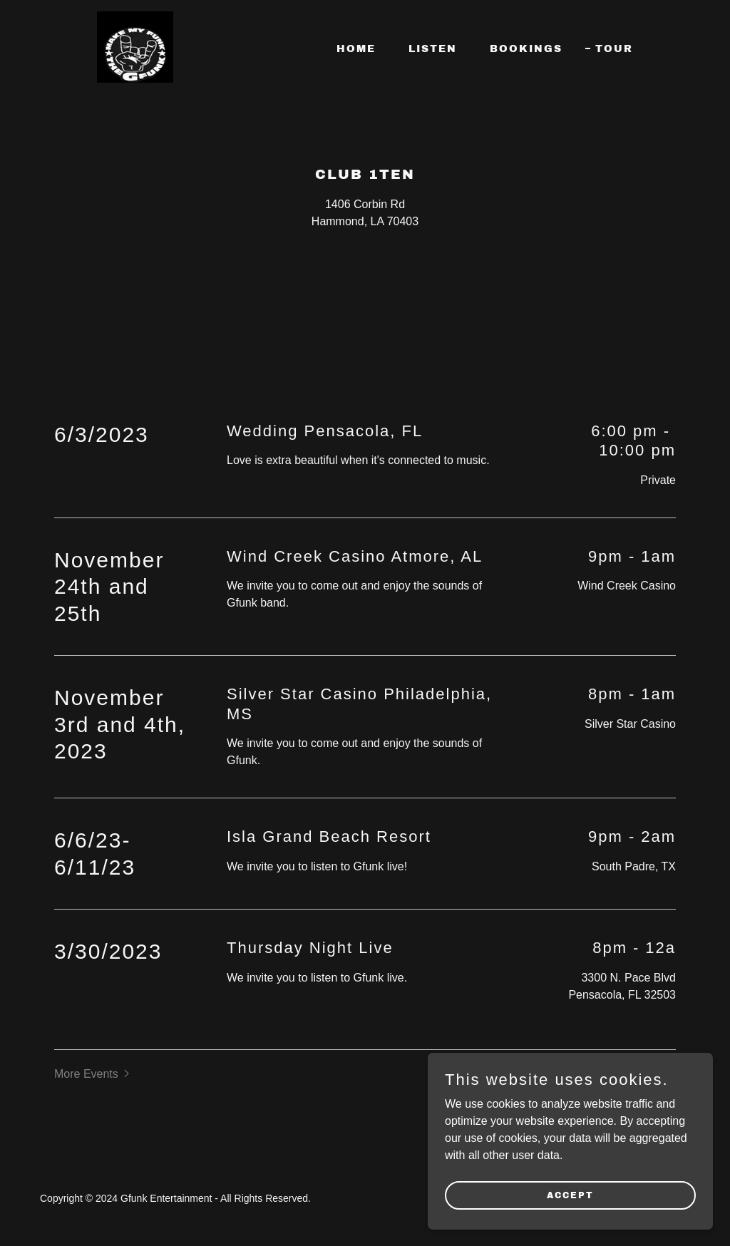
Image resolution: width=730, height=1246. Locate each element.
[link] (135, 46)
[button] (93, 1074)
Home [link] (356, 48)
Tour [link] (614, 48)
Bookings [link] (526, 48)
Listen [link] (432, 48)
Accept (570, 1195)
